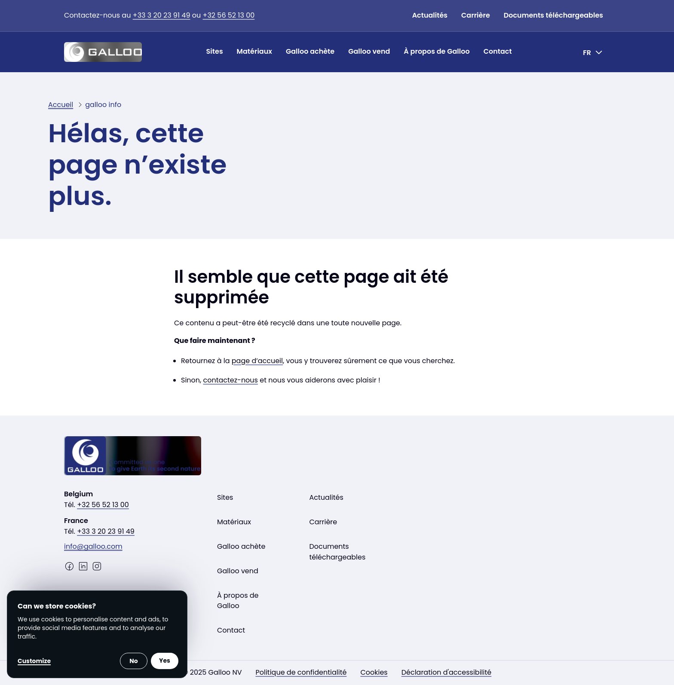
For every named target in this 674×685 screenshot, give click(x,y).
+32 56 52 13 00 (229, 15)
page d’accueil (257, 361)
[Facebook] (69, 566)
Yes (164, 660)
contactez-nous (230, 380)
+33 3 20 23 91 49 (161, 15)
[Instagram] (97, 566)
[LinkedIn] (83, 566)
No (133, 661)
